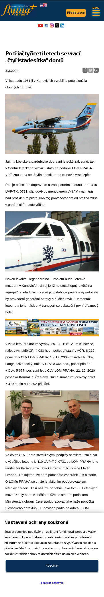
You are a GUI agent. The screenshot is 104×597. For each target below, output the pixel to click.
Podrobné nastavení (52, 582)
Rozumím (52, 565)
